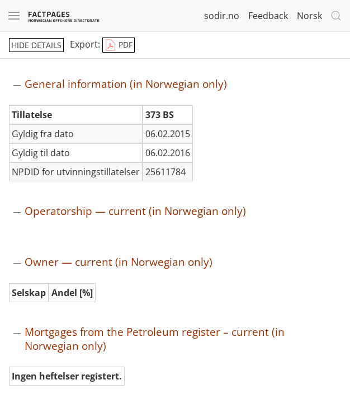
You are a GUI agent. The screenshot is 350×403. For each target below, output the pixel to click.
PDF (119, 45)
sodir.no (221, 16)
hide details (36, 45)
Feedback (268, 16)
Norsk (309, 16)
